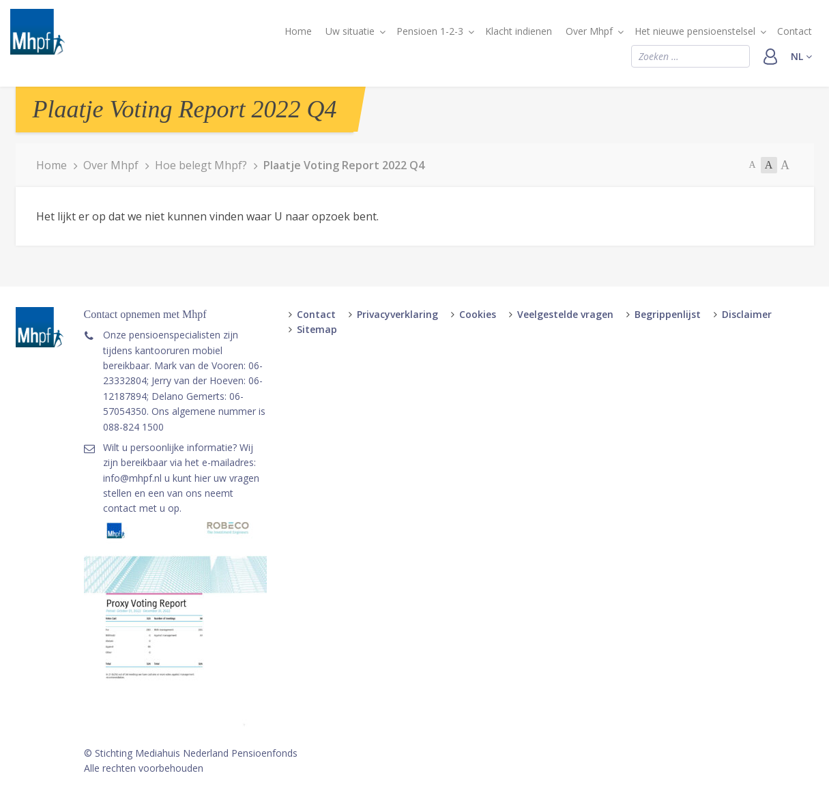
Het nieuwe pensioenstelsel (695, 31)
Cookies (477, 314)
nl (801, 56)
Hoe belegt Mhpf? (201, 165)
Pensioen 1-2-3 (429, 31)
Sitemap (317, 329)
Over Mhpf (589, 31)
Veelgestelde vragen (565, 314)
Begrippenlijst (668, 314)
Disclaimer (747, 314)
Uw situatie (350, 31)
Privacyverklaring (397, 314)
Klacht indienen (518, 31)
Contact (794, 31)
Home (298, 31)
